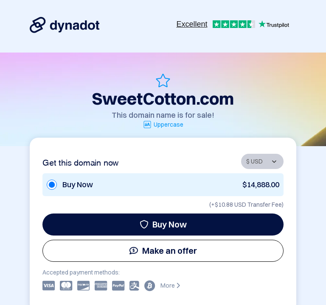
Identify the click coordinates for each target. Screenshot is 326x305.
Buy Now (163, 224)
